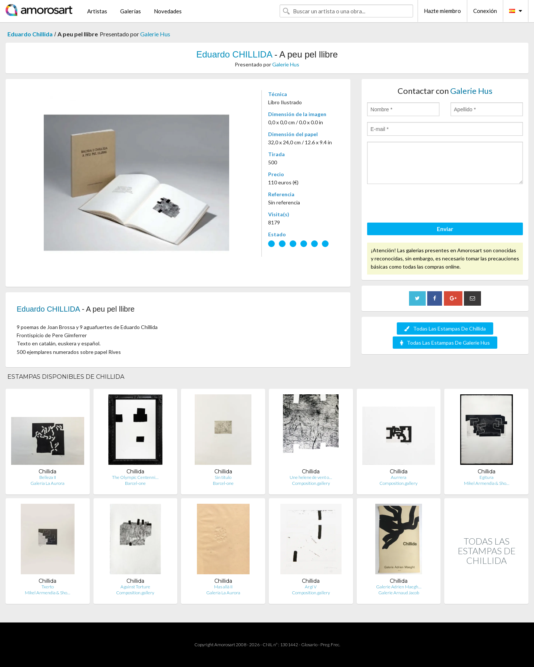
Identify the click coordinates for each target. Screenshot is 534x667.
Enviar (445, 229)
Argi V (311, 586)
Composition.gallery (311, 483)
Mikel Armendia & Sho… (486, 483)
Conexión (485, 10)
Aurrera (398, 477)
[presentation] (423, 204)
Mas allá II (223, 586)
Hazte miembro (442, 10)
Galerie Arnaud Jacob (398, 592)
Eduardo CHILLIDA (234, 54)
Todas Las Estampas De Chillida (445, 328)
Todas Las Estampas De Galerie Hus (445, 342)
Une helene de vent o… (311, 477)
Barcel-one (135, 483)
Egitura (486, 477)
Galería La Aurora (47, 483)
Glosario (309, 644)
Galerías (130, 11)
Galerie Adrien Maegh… (398, 586)
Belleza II (47, 477)
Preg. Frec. (330, 644)
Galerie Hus (155, 33)
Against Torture (135, 586)
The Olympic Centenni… (135, 477)
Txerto (48, 586)
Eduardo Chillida (30, 33)
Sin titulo (223, 477)
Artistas (97, 11)
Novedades (168, 11)
